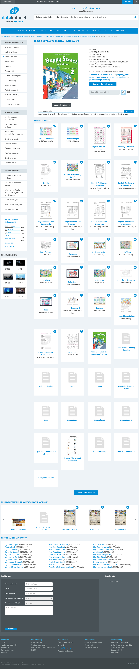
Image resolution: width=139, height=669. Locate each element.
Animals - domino (46, 386)
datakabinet (114, 582)
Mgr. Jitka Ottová (99, 557)
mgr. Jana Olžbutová (13, 555)
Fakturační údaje (7, 650)
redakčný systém (20, 664)
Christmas (73, 254)
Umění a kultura (11, 163)
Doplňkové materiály (12, 104)
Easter (72, 386)
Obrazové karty (10, 80)
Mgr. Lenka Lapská (12, 545)
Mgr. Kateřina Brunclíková (14, 565)
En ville (46, 183)
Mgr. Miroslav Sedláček (58, 557)
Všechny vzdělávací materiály (19, 36)
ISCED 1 (33, 36)
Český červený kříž (65, 642)
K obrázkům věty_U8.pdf (100, 92)
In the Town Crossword (126, 280)
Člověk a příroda (11, 144)
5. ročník (112, 75)
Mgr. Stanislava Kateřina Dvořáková (106, 565)
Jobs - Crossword (73, 308)
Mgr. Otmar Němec (12, 560)
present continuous (120, 77)
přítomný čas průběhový (99, 80)
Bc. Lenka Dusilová (12, 552)
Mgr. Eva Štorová (11, 550)
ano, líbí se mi (9, 229)
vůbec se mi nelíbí (10, 238)
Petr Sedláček (10, 547)
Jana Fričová (98, 552)
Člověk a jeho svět (11, 139)
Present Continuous (46, 139)
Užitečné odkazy (37, 642)
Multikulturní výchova (12, 200)
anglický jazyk (123, 75)
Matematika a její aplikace (11, 125)
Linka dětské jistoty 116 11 (121, 645)
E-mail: (7, 589)
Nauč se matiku (117, 647)
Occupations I (72, 420)
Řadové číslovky (99, 452)
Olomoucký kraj (120, 529)
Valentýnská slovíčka (46, 478)
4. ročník (104, 75)
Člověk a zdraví (10, 158)
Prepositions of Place (126, 316)
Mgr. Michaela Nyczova (102, 555)
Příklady (114, 652)
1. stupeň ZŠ (94, 75)
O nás (3, 642)
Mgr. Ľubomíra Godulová (102, 550)
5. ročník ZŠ (41, 36)
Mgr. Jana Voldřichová (101, 560)
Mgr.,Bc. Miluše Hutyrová (14, 567)
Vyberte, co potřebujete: (13, 603)
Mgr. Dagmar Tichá (12, 557)
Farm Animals (45, 252)
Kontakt (4, 652)
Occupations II (99, 420)
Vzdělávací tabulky (12, 52)
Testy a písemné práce (13, 76)
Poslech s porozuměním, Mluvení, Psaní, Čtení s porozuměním (76, 36)
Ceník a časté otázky (39, 645)
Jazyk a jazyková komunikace (11, 118)
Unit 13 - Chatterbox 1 (126, 452)
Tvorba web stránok (7, 664)
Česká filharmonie (64, 648)
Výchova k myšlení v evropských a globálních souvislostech (14, 192)
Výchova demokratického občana (14, 184)
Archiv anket (8, 246)
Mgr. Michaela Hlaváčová (58, 545)
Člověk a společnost (12, 148)
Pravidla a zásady (91, 647)
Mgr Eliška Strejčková (57, 562)
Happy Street (94, 77)
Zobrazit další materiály (86, 492)
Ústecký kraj (94, 529)
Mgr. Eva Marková (56, 560)
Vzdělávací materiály (9, 645)
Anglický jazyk (50, 36)
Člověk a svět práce (12, 153)
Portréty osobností (11, 90)
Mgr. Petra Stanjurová (57, 552)
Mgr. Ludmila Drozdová (13, 562)
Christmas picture (99, 252)
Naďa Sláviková (99, 545)
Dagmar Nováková (100, 562)
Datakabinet (5, 36)
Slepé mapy (9, 61)
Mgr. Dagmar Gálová (101, 547)
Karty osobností (10, 85)
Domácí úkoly (10, 100)
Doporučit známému (62, 105)
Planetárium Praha (65, 651)
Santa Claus (72, 352)
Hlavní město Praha (69, 529)
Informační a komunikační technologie (14, 133)
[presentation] (23, 620)
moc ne (7, 235)
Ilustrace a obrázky (12, 95)
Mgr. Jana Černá (55, 565)
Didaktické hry (10, 66)
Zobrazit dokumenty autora (103, 84)
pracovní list (106, 77)
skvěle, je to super (10, 226)
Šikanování (89, 645)
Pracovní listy (10, 71)
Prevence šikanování (119, 642)
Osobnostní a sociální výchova (13, 177)
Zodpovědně (116, 650)
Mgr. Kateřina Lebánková (102, 567)
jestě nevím (8, 232)
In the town (45, 280)
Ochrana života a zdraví (93, 642)
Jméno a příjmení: (11, 584)
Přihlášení (128, 2)
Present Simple (73, 139)
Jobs (46, 310)
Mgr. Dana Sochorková (58, 550)
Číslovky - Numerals (126, 147)
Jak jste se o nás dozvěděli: (14, 598)
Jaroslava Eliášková (56, 555)
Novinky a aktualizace (13, 47)
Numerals (99, 308)
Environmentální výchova (14, 205)
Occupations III (126, 420)
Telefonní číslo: (10, 593)
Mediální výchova (11, 209)
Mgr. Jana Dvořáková (57, 547)
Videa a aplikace (11, 57)
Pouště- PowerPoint (18, 529)
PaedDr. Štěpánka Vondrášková (61, 567)
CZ (136, 2)
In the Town (126, 252)
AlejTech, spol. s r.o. (38, 664)
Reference (5, 647)
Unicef (60, 645)
